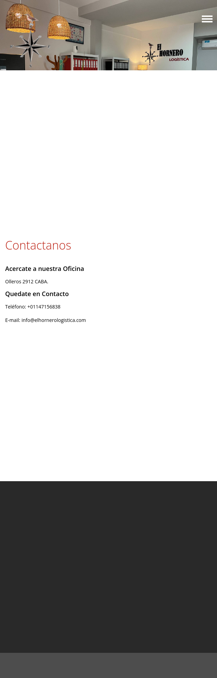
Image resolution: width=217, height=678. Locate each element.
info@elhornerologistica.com (53, 320)
